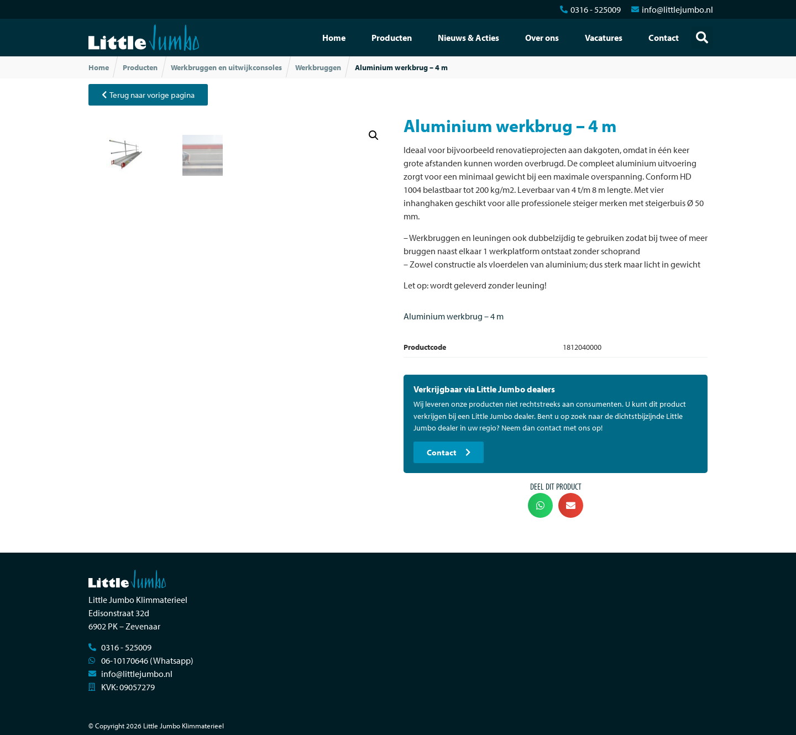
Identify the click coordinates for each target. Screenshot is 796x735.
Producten (391, 37)
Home (333, 37)
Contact (663, 37)
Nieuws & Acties (468, 37)
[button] (702, 38)
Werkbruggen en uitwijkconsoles (226, 67)
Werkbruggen (318, 67)
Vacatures (603, 37)
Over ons (542, 37)
